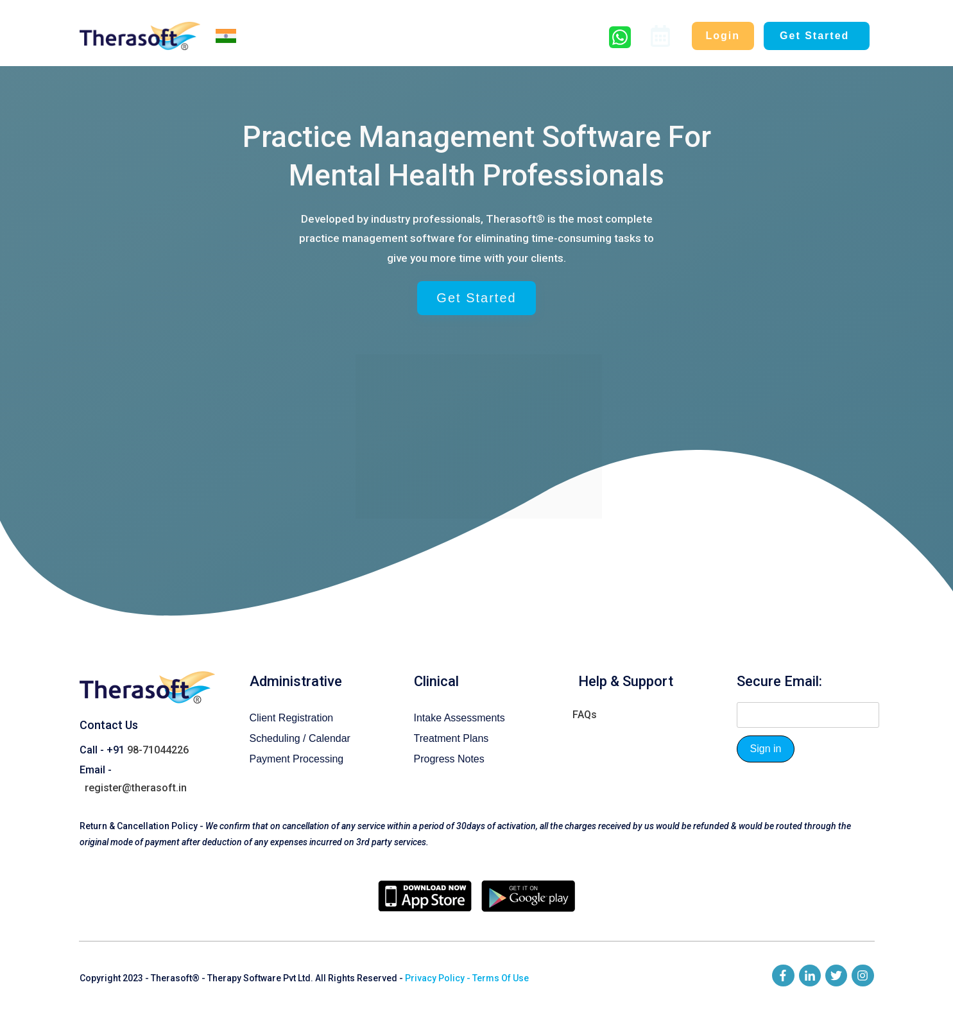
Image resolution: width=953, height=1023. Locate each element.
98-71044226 (158, 732)
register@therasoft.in (136, 770)
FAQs (584, 697)
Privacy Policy (435, 960)
